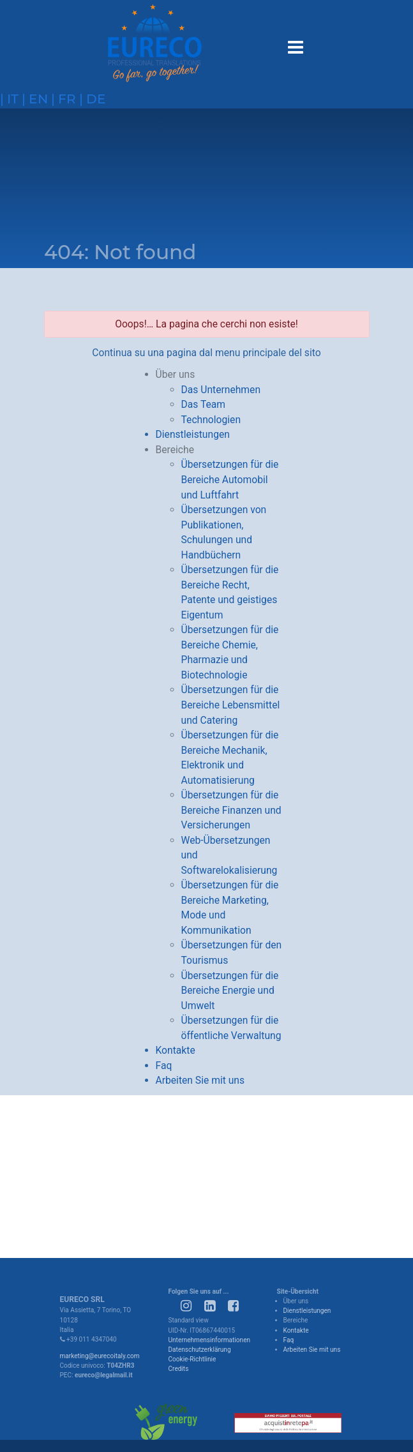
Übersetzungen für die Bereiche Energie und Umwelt (230, 990)
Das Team (203, 404)
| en (33, 99)
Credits (179, 1368)
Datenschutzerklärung (200, 1349)
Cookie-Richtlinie (192, 1359)
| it (9, 99)
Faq (164, 1065)
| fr (62, 99)
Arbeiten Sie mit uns (200, 1080)
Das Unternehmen (221, 390)
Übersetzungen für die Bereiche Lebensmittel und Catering (230, 705)
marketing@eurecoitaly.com (100, 1355)
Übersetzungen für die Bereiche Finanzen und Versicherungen (231, 810)
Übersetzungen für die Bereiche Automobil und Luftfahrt (230, 479)
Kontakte (175, 1050)
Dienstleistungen (193, 434)
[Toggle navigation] (295, 45)
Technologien (211, 420)
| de (91, 99)
